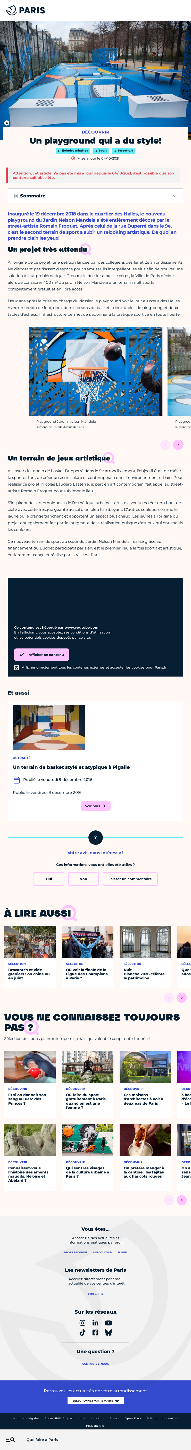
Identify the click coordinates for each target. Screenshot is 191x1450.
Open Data (133, 1418)
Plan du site (95, 1426)
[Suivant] (178, 445)
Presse (115, 1418)
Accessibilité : (74, 1418)
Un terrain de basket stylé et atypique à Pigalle (71, 767)
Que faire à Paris (42, 1439)
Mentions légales (26, 1418)
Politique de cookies (162, 1418)
